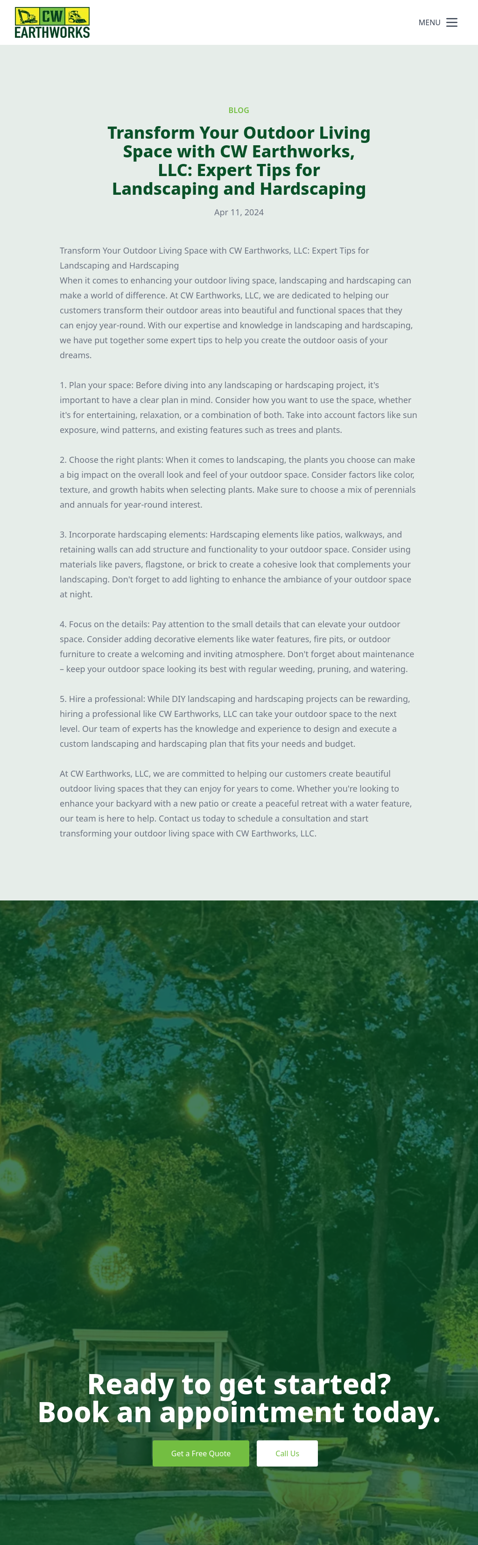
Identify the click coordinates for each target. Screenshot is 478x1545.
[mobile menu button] (452, 22)
